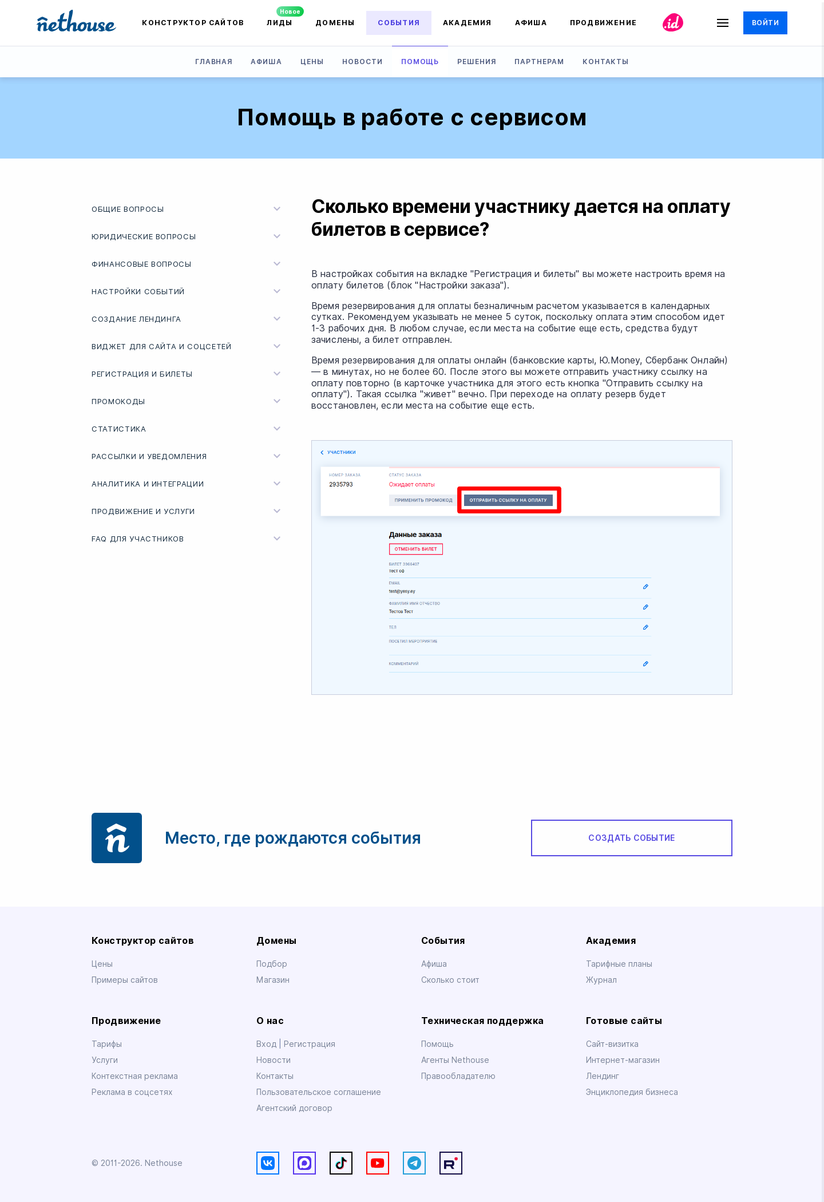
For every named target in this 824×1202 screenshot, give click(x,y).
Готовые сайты (624, 1020)
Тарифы (107, 1044)
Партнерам (539, 61)
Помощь (420, 61)
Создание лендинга (188, 319)
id (673, 22)
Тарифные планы (619, 963)
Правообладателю (458, 1076)
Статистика (188, 429)
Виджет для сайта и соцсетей (188, 346)
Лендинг (602, 1076)
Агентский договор (294, 1108)
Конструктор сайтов (193, 22)
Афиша (531, 22)
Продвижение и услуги (188, 511)
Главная (214, 61)
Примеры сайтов (125, 979)
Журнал (601, 979)
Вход (267, 1044)
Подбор (271, 963)
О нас (270, 1020)
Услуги (105, 1060)
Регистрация (309, 1044)
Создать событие (631, 838)
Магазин (273, 979)
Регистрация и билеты (188, 374)
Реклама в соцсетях (132, 1092)
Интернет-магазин (623, 1060)
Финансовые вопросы (188, 264)
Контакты (606, 61)
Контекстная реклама (135, 1076)
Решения (476, 61)
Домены (335, 22)
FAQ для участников (188, 538)
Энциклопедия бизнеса (632, 1092)
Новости (362, 61)
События (399, 22)
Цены (312, 61)
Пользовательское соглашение (318, 1092)
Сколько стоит (450, 979)
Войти (765, 22)
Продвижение (603, 22)
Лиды (279, 22)
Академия (467, 22)
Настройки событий (188, 291)
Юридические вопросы (188, 236)
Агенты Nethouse (455, 1060)
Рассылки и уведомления (188, 456)
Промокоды (188, 401)
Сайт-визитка (612, 1044)
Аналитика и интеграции (188, 484)
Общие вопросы (188, 209)
